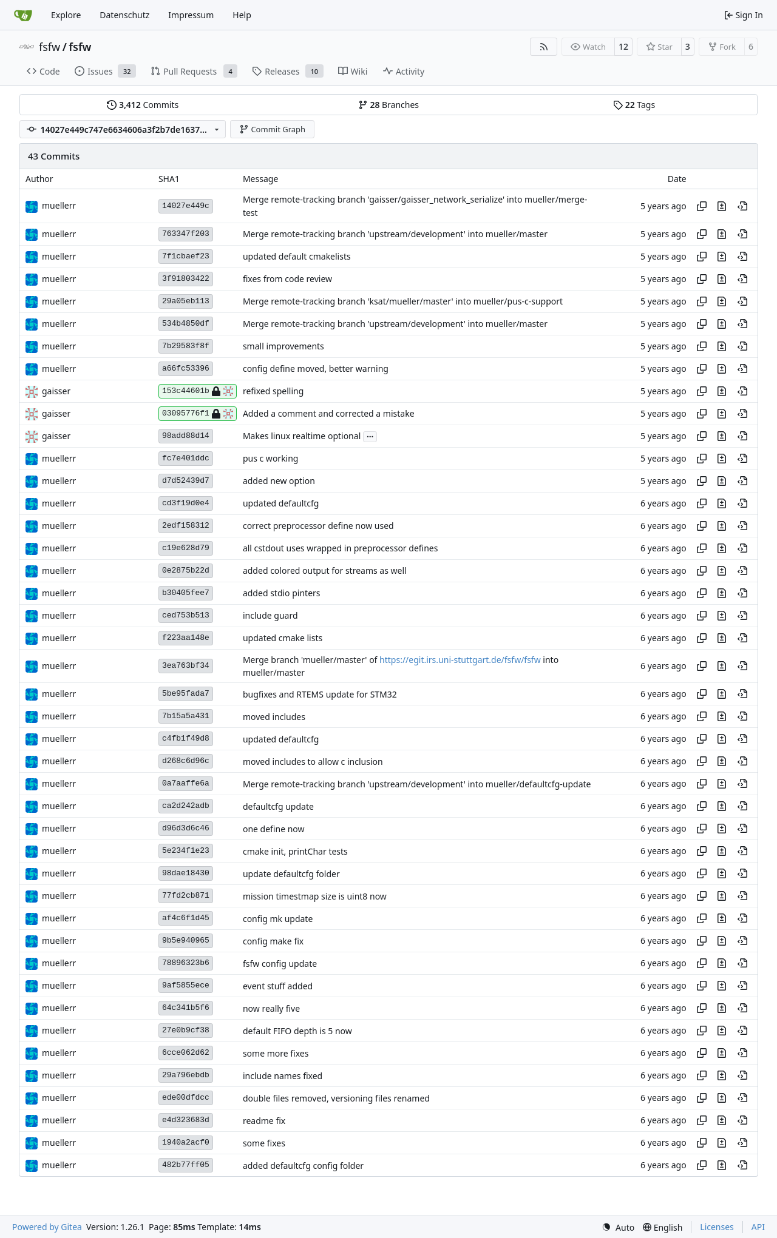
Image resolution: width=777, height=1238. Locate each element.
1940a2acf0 (185, 1142)
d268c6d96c (185, 760)
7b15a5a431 (185, 716)
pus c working (271, 459)
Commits (142, 104)
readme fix (264, 1120)
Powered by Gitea (47, 1227)
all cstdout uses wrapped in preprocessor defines (340, 548)
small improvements (283, 346)
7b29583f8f (185, 346)
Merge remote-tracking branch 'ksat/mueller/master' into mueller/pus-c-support (403, 302)
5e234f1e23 (185, 850)
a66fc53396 (185, 368)
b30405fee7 (185, 592)
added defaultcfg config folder (303, 1165)
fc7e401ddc (185, 458)
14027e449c (185, 205)
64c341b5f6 (185, 1007)
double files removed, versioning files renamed (336, 1098)
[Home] (23, 15)
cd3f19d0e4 (185, 503)
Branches (388, 104)
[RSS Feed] (544, 47)
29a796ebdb (185, 1075)
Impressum (191, 15)
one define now (274, 829)
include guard (270, 616)
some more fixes (276, 1053)
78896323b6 (185, 962)
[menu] (618, 1227)
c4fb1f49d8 (185, 738)
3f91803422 (185, 278)
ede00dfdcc (185, 1097)
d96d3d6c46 (185, 828)
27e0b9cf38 (185, 1030)
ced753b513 (185, 615)
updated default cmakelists (297, 257)
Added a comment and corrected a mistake (329, 414)
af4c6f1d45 (185, 918)
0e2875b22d (185, 570)
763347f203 (185, 233)
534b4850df (185, 323)
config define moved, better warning (315, 369)
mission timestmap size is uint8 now (315, 896)
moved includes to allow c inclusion (313, 761)
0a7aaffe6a (185, 783)
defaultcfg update (278, 806)
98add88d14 (185, 435)
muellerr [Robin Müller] (59, 205)
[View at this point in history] (742, 206)
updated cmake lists (282, 638)
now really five (271, 1008)
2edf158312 (185, 525)
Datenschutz (124, 15)
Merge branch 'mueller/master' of (311, 659)
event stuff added (278, 986)
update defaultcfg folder (291, 874)
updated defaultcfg (281, 504)
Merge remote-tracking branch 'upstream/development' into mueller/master (395, 234)
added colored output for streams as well (325, 571)
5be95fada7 (185, 693)
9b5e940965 (185, 940)
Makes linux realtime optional (302, 436)
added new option (279, 481)
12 (623, 46)
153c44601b (197, 391)
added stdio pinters (282, 593)
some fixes (264, 1143)
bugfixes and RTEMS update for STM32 (320, 694)
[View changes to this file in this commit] (722, 206)
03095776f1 (197, 414)
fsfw (49, 47)
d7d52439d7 (185, 480)
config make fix (273, 941)
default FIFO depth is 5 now (297, 1031)
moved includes (274, 716)
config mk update (278, 918)
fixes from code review (287, 279)
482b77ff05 (185, 1164)
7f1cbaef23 (185, 256)
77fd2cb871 (185, 895)
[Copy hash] (702, 206)
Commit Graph (272, 129)
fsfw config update (280, 963)
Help (241, 15)
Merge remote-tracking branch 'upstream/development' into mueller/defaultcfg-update (417, 784)
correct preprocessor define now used (318, 526)
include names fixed (282, 1076)
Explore (66, 15)
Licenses (717, 1227)
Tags (634, 104)
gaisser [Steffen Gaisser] (56, 391)
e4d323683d (185, 1120)
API (758, 1227)
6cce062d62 (185, 1052)
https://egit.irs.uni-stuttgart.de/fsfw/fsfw (460, 659)
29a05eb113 (185, 301)
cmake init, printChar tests (295, 851)
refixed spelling (273, 391)
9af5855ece (185, 985)
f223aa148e (185, 637)
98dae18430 (185, 873)
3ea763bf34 (185, 665)
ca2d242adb (185, 805)
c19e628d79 (185, 548)
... (370, 435)
